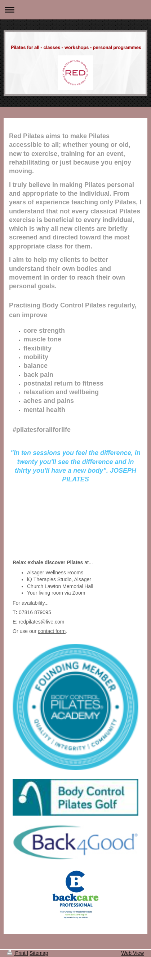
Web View (132, 953)
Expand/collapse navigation (75, 9)
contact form (52, 631)
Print (17, 953)
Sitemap (39, 953)
